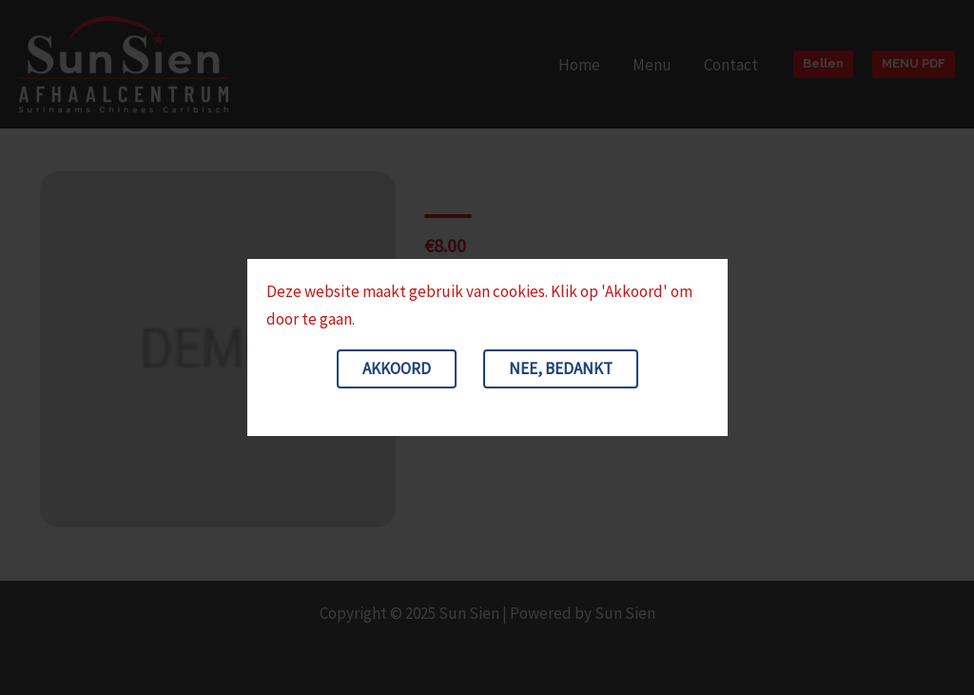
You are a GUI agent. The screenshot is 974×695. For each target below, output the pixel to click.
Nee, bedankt (561, 368)
